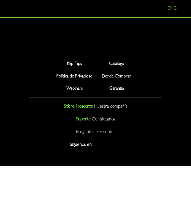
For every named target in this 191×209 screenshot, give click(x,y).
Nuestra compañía (111, 107)
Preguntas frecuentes (95, 132)
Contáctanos (103, 119)
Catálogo (116, 64)
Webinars (74, 89)
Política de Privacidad (74, 77)
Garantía (116, 89)
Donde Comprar (116, 77)
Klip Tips (74, 64)
